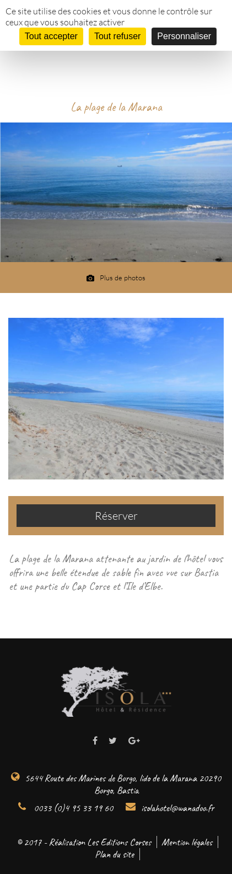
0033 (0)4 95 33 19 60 (65, 808)
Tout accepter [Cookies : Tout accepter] (51, 36)
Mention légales (186, 842)
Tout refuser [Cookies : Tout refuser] (117, 36)
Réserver (116, 516)
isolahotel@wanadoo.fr (170, 808)
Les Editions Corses (119, 842)
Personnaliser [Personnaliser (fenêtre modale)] (184, 36)
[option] (116, 192)
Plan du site (114, 854)
